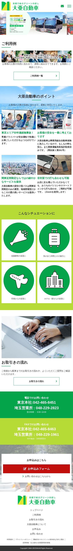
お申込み (36, 529)
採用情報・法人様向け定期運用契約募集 (36, 543)
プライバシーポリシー (23, 539)
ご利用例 (36, 515)
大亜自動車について (36, 524)
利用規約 (10, 539)
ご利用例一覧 (36, 76)
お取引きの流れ (36, 381)
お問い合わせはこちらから (38, 476)
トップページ (36, 510)
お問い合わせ (36, 534)
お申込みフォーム (39, 468)
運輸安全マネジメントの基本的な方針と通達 (48, 539)
